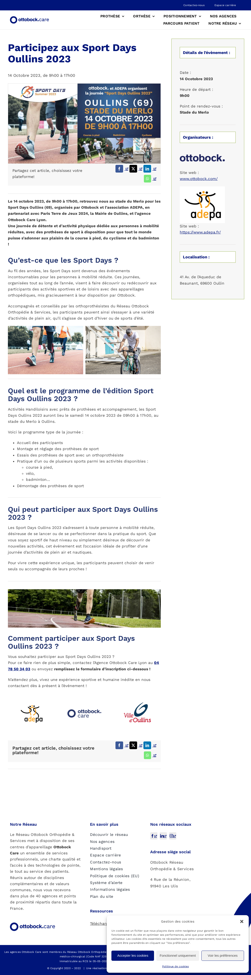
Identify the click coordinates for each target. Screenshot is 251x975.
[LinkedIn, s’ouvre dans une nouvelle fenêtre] (149, 169)
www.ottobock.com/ (199, 178)
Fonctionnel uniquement (178, 955)
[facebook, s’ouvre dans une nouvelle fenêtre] (153, 835)
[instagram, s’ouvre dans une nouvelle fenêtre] (172, 835)
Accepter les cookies (132, 955)
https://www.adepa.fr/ (200, 232)
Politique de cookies (175, 966)
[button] (241, 921)
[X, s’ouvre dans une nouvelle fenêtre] (135, 169)
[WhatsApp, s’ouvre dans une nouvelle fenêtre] (149, 179)
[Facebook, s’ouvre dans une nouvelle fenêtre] (121, 169)
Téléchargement (105, 923)
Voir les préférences (223, 955)
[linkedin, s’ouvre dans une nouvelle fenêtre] (163, 835)
